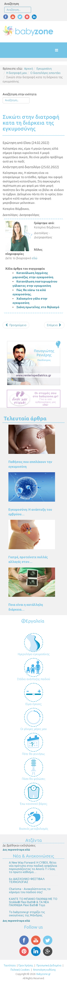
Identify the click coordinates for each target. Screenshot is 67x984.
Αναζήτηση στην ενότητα (19, 94)
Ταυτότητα (10, 965)
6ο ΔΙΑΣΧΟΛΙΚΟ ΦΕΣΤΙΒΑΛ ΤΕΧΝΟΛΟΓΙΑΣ (26, 880)
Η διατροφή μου (16, 72)
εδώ (34, 258)
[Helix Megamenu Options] (60, 50)
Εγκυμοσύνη (44, 68)
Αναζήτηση (11, 3)
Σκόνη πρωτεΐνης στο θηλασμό (37, 307)
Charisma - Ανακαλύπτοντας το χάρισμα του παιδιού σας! (30, 890)
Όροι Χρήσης (25, 965)
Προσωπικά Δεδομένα (48, 965)
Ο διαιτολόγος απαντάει (45, 72)
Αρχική (28, 68)
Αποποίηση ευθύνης (44, 969)
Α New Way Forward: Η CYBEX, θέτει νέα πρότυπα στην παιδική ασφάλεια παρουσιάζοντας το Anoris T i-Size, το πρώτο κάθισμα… (33, 867)
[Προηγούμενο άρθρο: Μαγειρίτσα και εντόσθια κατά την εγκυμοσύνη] (16, 325)
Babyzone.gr (43, 974)
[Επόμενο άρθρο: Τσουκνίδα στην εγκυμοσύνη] (54, 325)
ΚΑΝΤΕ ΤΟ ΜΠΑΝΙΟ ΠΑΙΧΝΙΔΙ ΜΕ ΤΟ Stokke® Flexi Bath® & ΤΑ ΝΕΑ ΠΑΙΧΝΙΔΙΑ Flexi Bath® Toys (33, 902)
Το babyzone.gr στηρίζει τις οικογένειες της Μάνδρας (27, 913)
